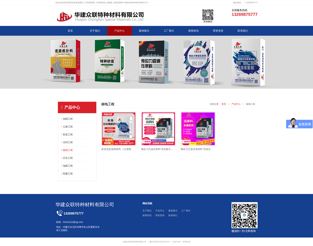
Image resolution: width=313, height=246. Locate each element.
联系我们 (243, 30)
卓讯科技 (186, 242)
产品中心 (119, 30)
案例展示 (144, 30)
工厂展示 (169, 30)
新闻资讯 (193, 30)
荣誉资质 (218, 30)
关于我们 (95, 30)
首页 (70, 30)
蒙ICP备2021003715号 (159, 242)
